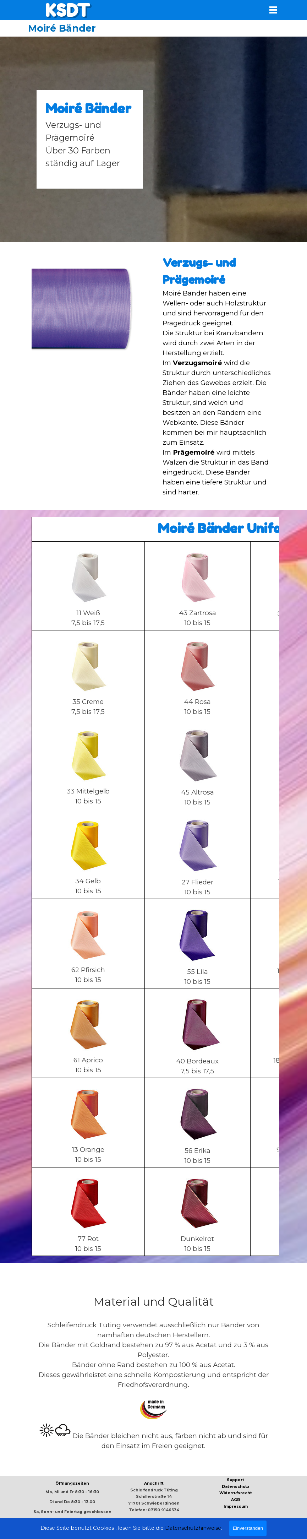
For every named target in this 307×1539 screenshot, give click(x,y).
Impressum (236, 1506)
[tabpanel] (89, 139)
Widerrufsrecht (235, 1493)
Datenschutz (236, 1486)
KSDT (67, 10)
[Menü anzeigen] (273, 10)
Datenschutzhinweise (193, 1533)
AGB (235, 1499)
